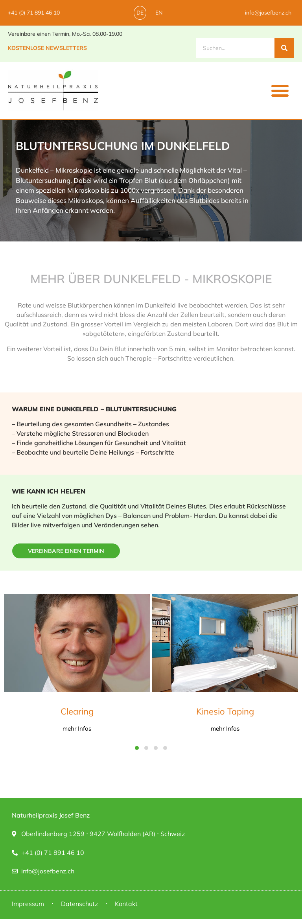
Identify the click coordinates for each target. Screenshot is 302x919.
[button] (280, 90)
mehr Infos (77, 728)
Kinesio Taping (225, 711)
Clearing (77, 711)
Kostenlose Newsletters (47, 48)
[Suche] (284, 48)
